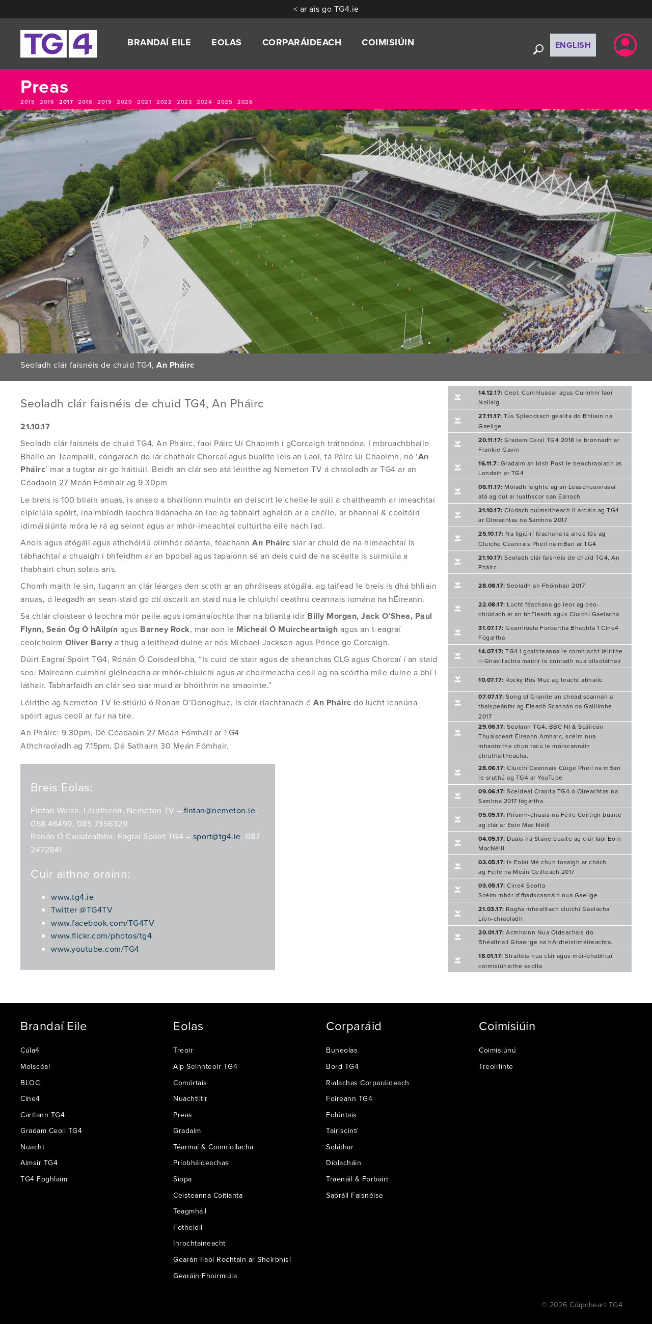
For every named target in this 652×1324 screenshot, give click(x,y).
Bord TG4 (342, 1066)
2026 (245, 102)
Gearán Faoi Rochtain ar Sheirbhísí (232, 1259)
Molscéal (35, 1066)
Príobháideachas (201, 1162)
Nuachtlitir (190, 1098)
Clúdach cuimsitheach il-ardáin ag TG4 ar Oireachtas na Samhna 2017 (548, 515)
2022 (164, 102)
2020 (124, 102)
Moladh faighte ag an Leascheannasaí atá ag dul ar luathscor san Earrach (547, 491)
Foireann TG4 (349, 1098)
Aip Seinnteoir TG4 (205, 1066)
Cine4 (30, 1098)
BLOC (30, 1083)
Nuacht (32, 1147)
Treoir (183, 1050)
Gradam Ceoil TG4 (51, 1130)
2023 (184, 102)
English (573, 45)
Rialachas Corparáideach (368, 1083)
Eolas (226, 42)
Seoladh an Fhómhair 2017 (531, 585)
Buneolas (342, 1050)
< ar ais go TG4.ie (326, 8)
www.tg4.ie (72, 896)
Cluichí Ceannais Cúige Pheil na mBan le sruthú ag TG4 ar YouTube (549, 772)
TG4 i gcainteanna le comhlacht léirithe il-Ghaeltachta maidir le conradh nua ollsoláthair (550, 656)
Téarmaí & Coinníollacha (213, 1147)
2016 (47, 102)
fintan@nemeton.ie (219, 810)
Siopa (182, 1179)
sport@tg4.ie (217, 836)
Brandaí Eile (159, 42)
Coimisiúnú (497, 1050)
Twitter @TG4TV (82, 909)
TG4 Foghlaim (43, 1179)
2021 (144, 102)
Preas (183, 1115)
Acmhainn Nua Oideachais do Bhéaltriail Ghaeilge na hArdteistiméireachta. (545, 937)
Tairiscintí (342, 1130)
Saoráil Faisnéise (355, 1195)
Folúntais (341, 1115)
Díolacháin (343, 1162)
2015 (27, 102)
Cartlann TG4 (42, 1115)
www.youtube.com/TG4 (95, 948)
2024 (204, 102)
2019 (104, 102)
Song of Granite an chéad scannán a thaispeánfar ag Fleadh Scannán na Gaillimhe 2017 (545, 706)
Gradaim (187, 1130)
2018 (85, 102)
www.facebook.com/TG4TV (102, 922)
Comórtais (190, 1083)
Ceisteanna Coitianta (207, 1195)
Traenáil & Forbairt (357, 1179)
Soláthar (340, 1147)
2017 (66, 102)
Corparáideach (302, 42)
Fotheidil (188, 1227)
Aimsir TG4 (39, 1162)
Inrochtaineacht (199, 1243)
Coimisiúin (388, 42)
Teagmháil (190, 1211)
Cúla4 (30, 1050)
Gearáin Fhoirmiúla (205, 1276)
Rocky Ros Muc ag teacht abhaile (540, 679)
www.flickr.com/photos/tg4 (101, 935)
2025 (224, 102)
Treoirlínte (496, 1066)
